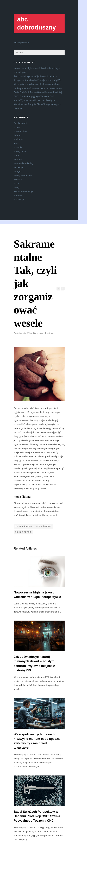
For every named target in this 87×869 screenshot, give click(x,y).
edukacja (18, 139)
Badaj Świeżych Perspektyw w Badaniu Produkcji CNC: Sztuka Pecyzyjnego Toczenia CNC (37, 816)
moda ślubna (22, 496)
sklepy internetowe (23, 175)
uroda (16, 183)
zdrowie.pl (19, 199)
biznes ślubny (23, 526)
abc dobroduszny (36, 23)
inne (16, 143)
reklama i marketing (23, 163)
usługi (17, 187)
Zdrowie (18, 195)
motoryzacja (20, 151)
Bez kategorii (20, 123)
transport (18, 179)
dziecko (17, 135)
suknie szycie (23, 532)
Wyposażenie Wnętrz (24, 191)
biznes (17, 127)
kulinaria (18, 147)
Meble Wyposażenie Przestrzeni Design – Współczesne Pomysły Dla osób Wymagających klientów (37, 104)
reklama (18, 159)
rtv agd (17, 171)
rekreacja (18, 167)
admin (50, 333)
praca (16, 155)
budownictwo (20, 131)
